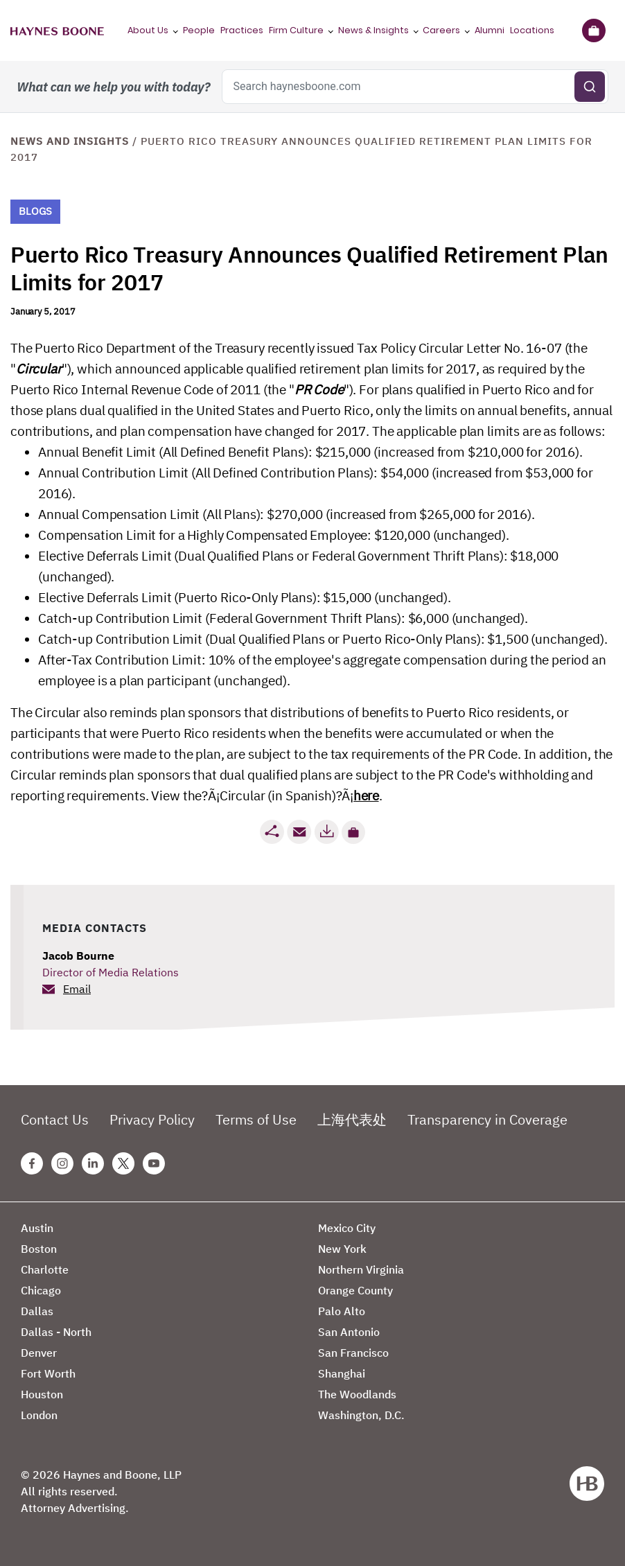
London (39, 1415)
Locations (532, 30)
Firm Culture (296, 30)
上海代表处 (352, 1119)
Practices (241, 30)
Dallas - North (56, 1332)
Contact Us (55, 1119)
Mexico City (347, 1228)
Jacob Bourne (78, 955)
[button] (353, 832)
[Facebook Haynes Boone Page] (32, 1163)
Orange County (355, 1290)
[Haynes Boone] (57, 30)
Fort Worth (48, 1373)
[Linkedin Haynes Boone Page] (93, 1163)
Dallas (37, 1311)
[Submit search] (589, 86)
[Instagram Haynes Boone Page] (62, 1163)
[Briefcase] (593, 30)
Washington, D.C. (361, 1415)
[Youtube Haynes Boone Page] (154, 1163)
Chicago (41, 1290)
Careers (441, 30)
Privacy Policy (152, 1119)
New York (342, 1249)
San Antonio (349, 1332)
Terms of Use (256, 1119)
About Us (147, 30)
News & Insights (373, 30)
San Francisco (353, 1353)
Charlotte (45, 1269)
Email (77, 989)
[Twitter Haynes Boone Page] (123, 1163)
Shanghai (341, 1373)
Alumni (489, 30)
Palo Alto (341, 1311)
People (199, 30)
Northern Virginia (361, 1269)
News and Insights (69, 141)
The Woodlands (357, 1394)
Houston (42, 1394)
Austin (37, 1228)
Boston (39, 1249)
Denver (39, 1353)
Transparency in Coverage (487, 1119)
